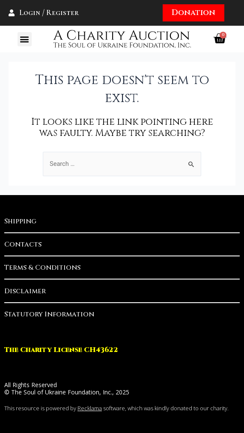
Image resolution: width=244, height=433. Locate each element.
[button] (25, 39)
